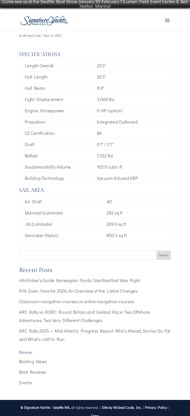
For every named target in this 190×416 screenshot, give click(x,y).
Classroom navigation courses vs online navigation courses (76, 297)
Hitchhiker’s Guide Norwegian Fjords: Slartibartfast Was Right (79, 276)
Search (163, 251)
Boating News (33, 357)
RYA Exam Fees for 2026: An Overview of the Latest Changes (78, 287)
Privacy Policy (156, 403)
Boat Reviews (32, 368)
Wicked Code (32, 31)
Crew (95, 411)
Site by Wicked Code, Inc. (122, 403)
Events (25, 378)
